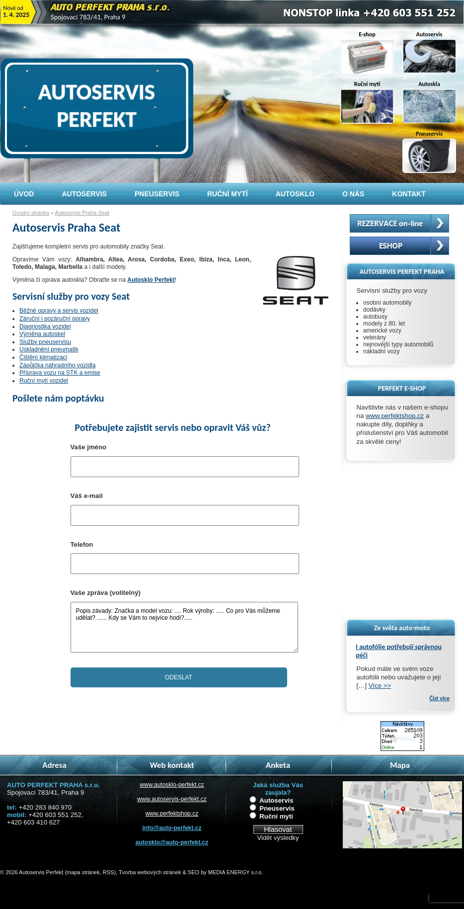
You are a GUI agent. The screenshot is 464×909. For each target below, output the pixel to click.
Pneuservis (276, 808)
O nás (353, 194)
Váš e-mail (87, 495)
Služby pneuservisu (45, 341)
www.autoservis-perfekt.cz (171, 799)
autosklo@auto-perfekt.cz (172, 842)
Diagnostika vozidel (45, 326)
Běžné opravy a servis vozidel (58, 310)
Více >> (380, 685)
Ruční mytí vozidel (43, 380)
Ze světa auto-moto (402, 628)
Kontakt (408, 194)
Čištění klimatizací (43, 357)
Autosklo (295, 194)
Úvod (24, 194)
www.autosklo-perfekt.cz (172, 784)
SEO (193, 872)
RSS (108, 872)
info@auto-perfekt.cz (171, 828)
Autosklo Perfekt (150, 279)
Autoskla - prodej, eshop (399, 246)
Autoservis (276, 800)
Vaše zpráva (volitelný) (106, 592)
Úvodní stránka (30, 213)
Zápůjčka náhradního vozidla (57, 365)
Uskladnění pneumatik (48, 349)
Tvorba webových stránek (150, 872)
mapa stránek (83, 872)
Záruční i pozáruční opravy (54, 318)
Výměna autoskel (42, 334)
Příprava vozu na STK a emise (59, 372)
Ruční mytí (276, 816)
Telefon (82, 544)
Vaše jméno (89, 447)
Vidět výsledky (278, 837)
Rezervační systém (399, 223)
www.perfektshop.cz (395, 415)
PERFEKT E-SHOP (402, 388)
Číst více (439, 698)
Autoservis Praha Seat (82, 213)
